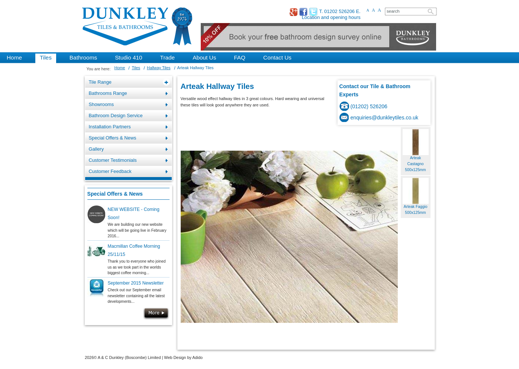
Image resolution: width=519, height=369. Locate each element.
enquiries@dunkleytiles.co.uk (385, 118)
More (156, 313)
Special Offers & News (115, 194)
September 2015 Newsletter (136, 283)
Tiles (136, 67)
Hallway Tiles (158, 67)
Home (119, 67)
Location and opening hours (331, 17)
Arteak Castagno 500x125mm (415, 164)
